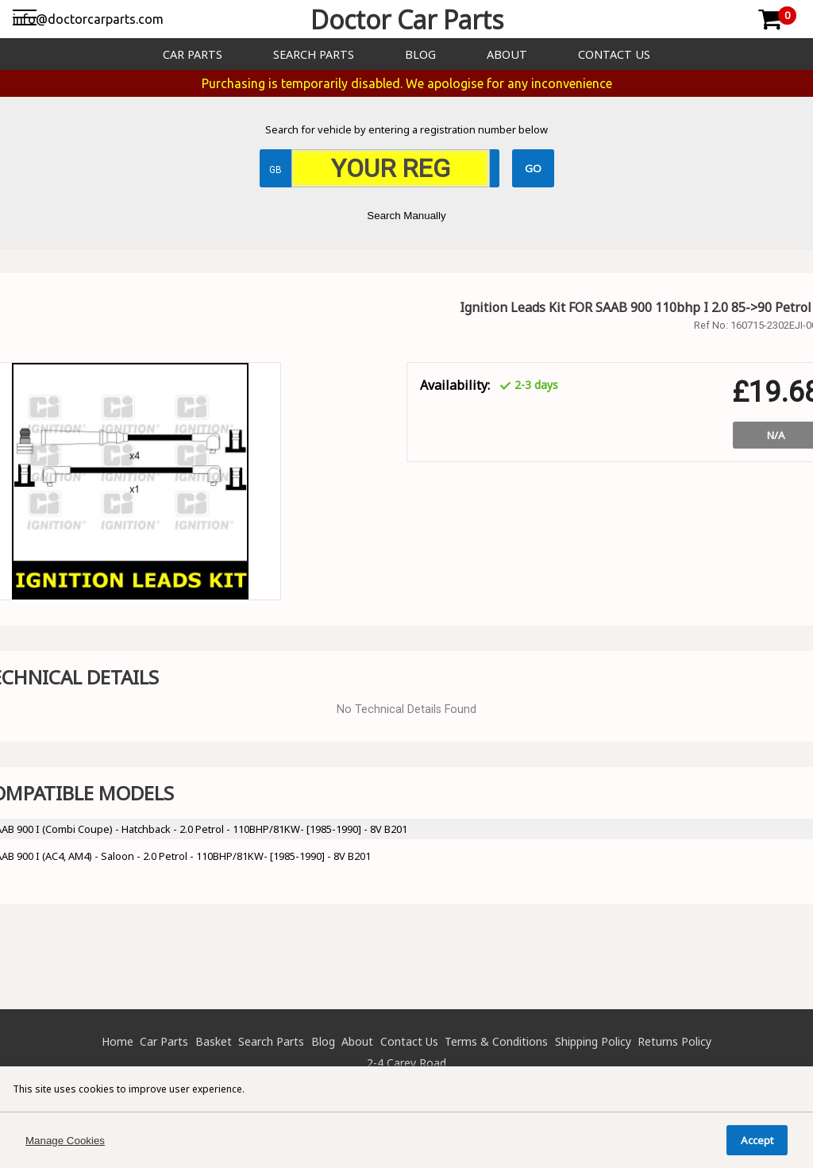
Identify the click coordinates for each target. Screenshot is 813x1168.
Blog (420, 54)
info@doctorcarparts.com (88, 19)
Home (117, 1041)
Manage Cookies (65, 1141)
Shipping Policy (593, 1041)
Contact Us (614, 54)
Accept (757, 1140)
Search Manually (406, 216)
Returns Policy (674, 1041)
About (507, 54)
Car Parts (192, 54)
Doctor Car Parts (406, 19)
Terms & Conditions (496, 1041)
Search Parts (313, 54)
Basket (213, 1041)
